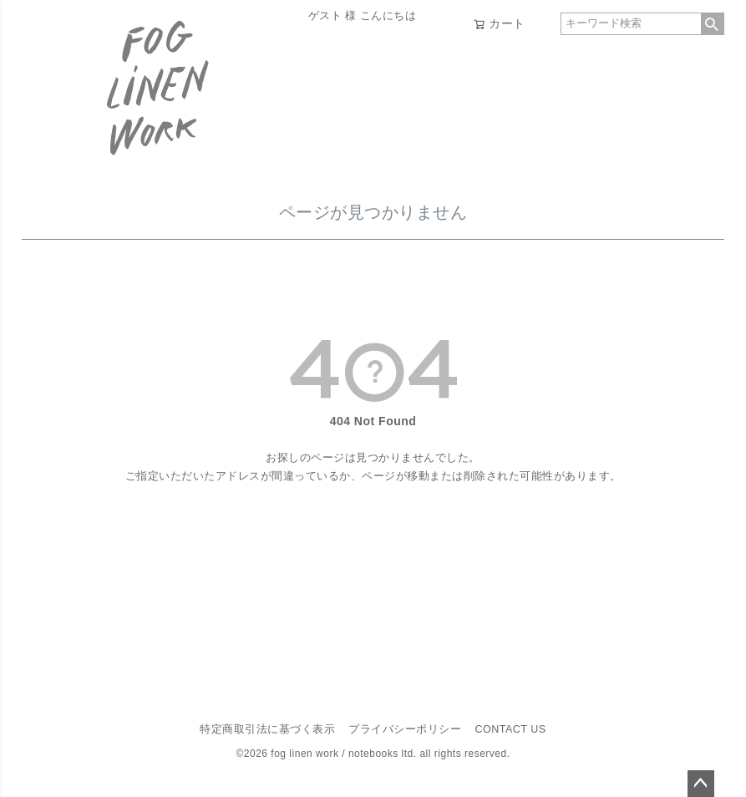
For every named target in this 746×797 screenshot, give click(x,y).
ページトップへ (701, 783)
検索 (712, 23)
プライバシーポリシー (404, 729)
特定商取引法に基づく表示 (267, 729)
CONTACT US (510, 729)
